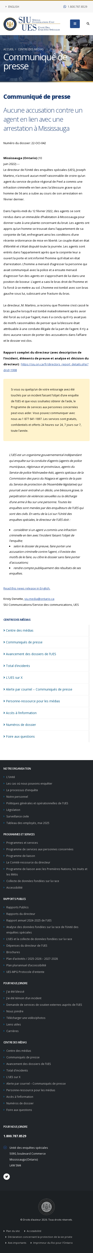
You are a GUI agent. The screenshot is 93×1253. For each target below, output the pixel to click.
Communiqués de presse (23, 1057)
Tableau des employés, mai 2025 (27, 823)
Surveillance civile (17, 816)
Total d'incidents (17, 1070)
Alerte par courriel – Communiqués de (37, 689)
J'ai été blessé (15, 991)
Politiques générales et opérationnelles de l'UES (37, 803)
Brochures (13, 952)
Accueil (8, 49)
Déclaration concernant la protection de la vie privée (39, 1236)
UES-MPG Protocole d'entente (25, 972)
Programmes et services (22, 842)
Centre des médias (31, 49)
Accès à (20, 713)
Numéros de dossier (20, 1103)
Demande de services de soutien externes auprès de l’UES (44, 1004)
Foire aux (19, 736)
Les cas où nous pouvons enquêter (29, 783)
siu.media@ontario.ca (39, 599)
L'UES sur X (13, 1077)
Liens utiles (13, 1024)
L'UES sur (13, 677)
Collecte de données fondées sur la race (32, 881)
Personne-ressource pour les (31, 701)
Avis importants (16, 1242)
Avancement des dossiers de (29, 654)
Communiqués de (23, 642)
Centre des (18, 630)
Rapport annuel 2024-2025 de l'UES (29, 920)
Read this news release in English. (26, 588)
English (12, 6)
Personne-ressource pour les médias (30, 1090)
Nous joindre (14, 1011)
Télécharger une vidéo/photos (25, 1018)
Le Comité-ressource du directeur (28, 862)
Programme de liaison (20, 856)
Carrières (12, 1031)
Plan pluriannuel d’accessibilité (26, 965)
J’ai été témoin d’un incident (23, 998)
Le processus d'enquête (22, 790)
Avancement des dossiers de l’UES (28, 1064)
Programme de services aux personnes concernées (39, 849)
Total (16, 666)
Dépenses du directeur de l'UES (26, 945)
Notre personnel (17, 796)
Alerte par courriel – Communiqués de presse (36, 1083)
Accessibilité (14, 887)
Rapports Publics (17, 907)
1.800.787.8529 (75, 6)
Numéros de (19, 724)
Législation (13, 810)
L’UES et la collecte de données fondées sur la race (39, 939)
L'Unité (10, 777)
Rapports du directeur (20, 914)
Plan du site (12, 1231)
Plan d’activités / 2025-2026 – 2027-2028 (32, 958)
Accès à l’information (19, 1096)
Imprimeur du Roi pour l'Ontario (53, 1242)
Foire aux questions (19, 1110)
